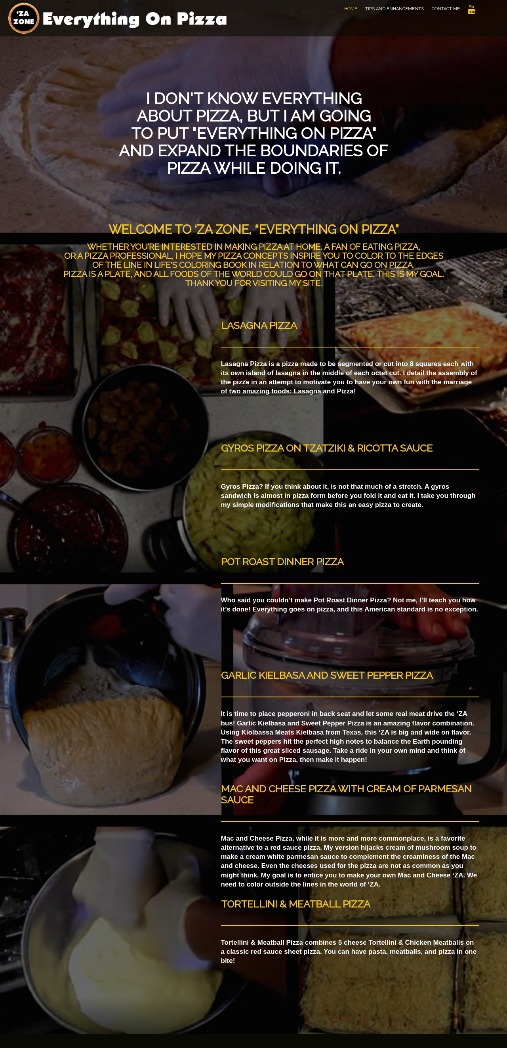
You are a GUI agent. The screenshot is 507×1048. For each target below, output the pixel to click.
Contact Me (446, 8)
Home (350, 8)
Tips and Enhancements (394, 8)
